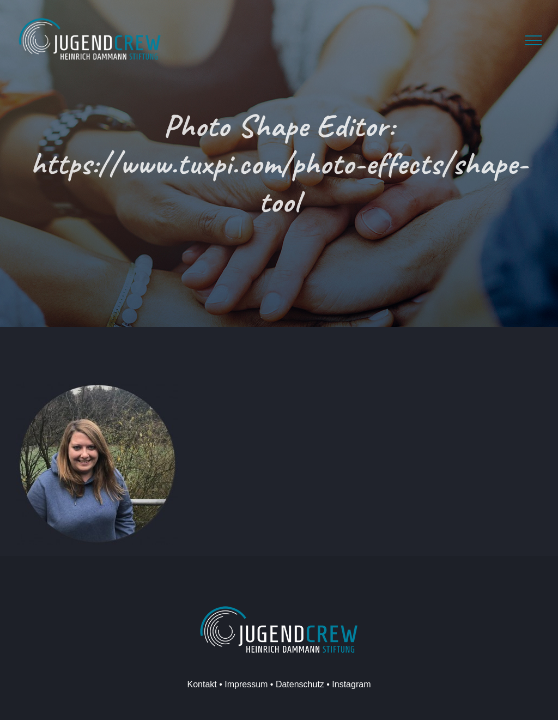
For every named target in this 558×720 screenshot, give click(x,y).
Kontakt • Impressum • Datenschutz (255, 684)
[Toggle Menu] (533, 40)
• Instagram (347, 684)
